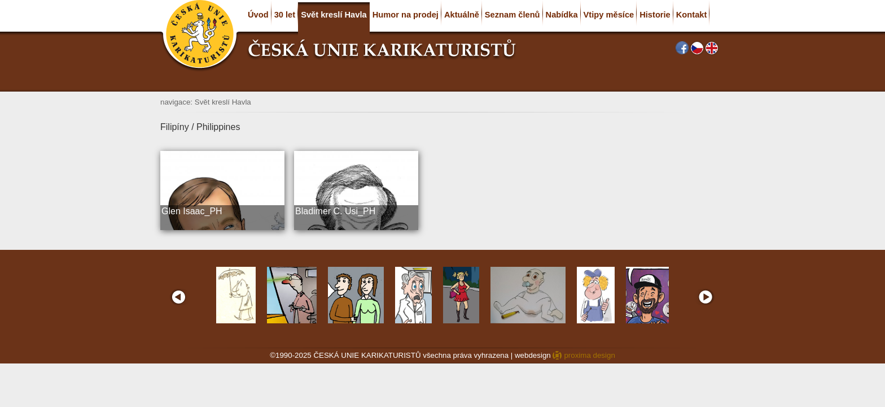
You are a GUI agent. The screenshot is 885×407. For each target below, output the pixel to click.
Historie (655, 14)
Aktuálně (461, 14)
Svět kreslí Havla (334, 14)
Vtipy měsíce (609, 14)
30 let (284, 14)
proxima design (589, 355)
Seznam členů (512, 14)
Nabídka (562, 14)
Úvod (258, 14)
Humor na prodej (406, 14)
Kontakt (691, 14)
